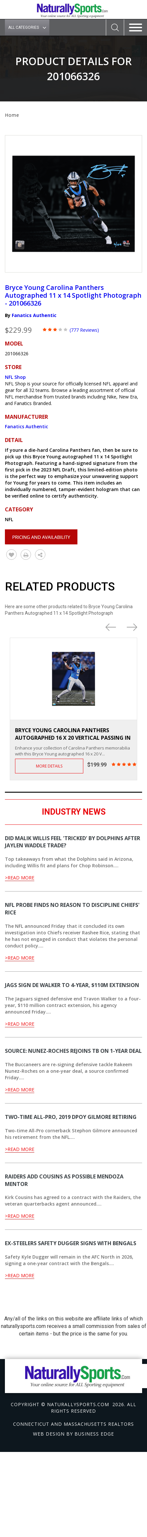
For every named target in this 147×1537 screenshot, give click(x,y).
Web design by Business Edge (73, 1434)
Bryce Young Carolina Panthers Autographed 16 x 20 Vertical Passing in (73, 734)
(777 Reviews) (84, 330)
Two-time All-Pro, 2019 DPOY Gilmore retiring (71, 1117)
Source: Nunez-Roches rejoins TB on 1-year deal (73, 1050)
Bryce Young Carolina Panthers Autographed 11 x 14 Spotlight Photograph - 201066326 (73, 295)
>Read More (19, 877)
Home (12, 115)
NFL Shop (15, 377)
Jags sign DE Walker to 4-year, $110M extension (72, 985)
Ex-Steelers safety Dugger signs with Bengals (70, 1243)
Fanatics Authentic (34, 315)
